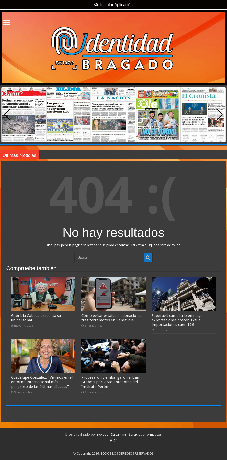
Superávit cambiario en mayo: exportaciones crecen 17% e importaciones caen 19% (178, 320)
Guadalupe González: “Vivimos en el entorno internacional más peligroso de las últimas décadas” (42, 382)
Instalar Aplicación (113, 5)
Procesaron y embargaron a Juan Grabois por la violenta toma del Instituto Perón (110, 382)
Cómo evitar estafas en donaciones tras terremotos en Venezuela (111, 317)
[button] (219, 114)
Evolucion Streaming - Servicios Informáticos (129, 434)
